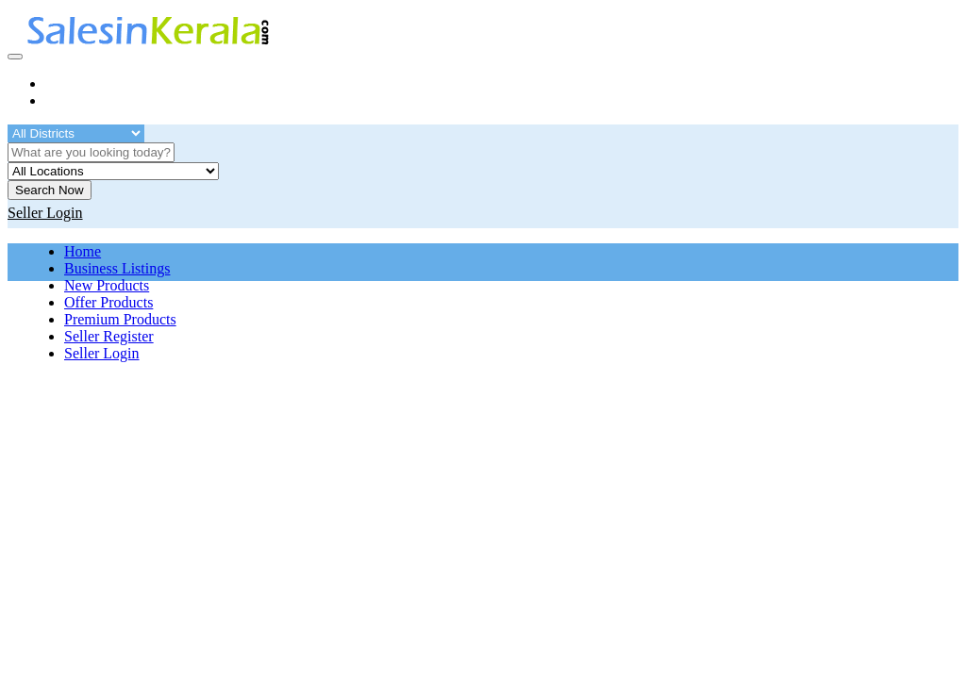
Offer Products (108, 302)
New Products (106, 285)
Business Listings (117, 268)
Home (82, 251)
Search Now (49, 190)
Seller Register (109, 336)
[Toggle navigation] (15, 56)
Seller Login (102, 353)
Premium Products (120, 319)
